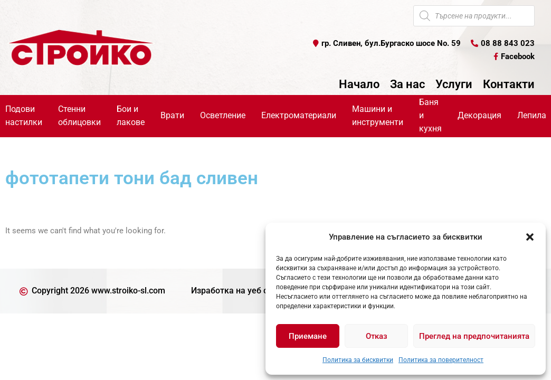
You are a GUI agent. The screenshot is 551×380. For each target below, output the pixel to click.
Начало (359, 84)
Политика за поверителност (440, 360)
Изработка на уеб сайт (236, 291)
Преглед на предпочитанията (474, 336)
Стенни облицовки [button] (79, 115)
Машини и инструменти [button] (377, 115)
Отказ (376, 336)
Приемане (308, 336)
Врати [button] (172, 115)
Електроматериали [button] (298, 115)
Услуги (453, 84)
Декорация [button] (479, 115)
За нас (407, 84)
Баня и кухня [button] (430, 115)
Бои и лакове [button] (131, 115)
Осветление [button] (222, 115)
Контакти (509, 84)
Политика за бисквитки (357, 360)
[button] (530, 237)
